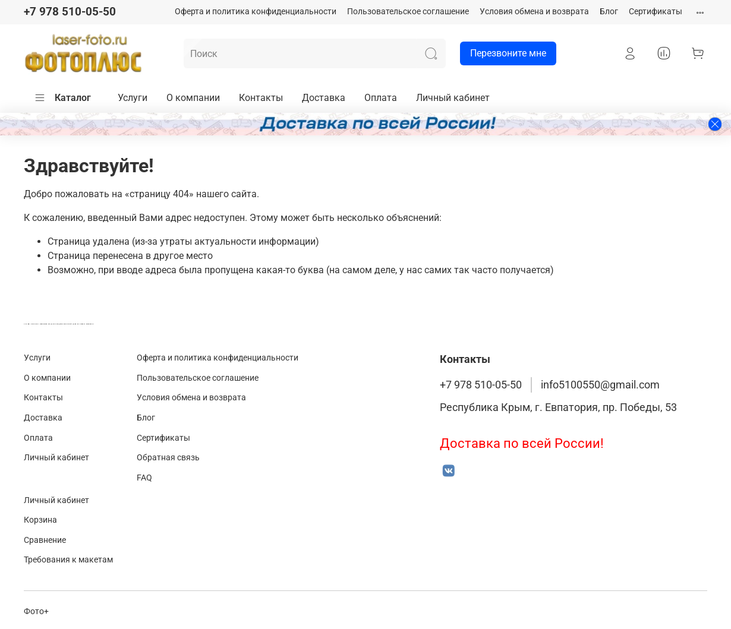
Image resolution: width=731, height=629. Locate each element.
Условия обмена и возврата (534, 12)
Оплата (380, 97)
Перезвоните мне (503, 53)
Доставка (323, 97)
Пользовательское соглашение (408, 12)
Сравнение (45, 540)
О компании (193, 97)
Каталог (62, 98)
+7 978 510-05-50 (70, 11)
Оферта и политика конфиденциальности (255, 12)
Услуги (132, 97)
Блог (609, 12)
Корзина (40, 520)
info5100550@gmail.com (600, 385)
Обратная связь (168, 458)
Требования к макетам (68, 560)
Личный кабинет (453, 97)
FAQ (144, 478)
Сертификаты (655, 12)
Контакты (261, 97)
